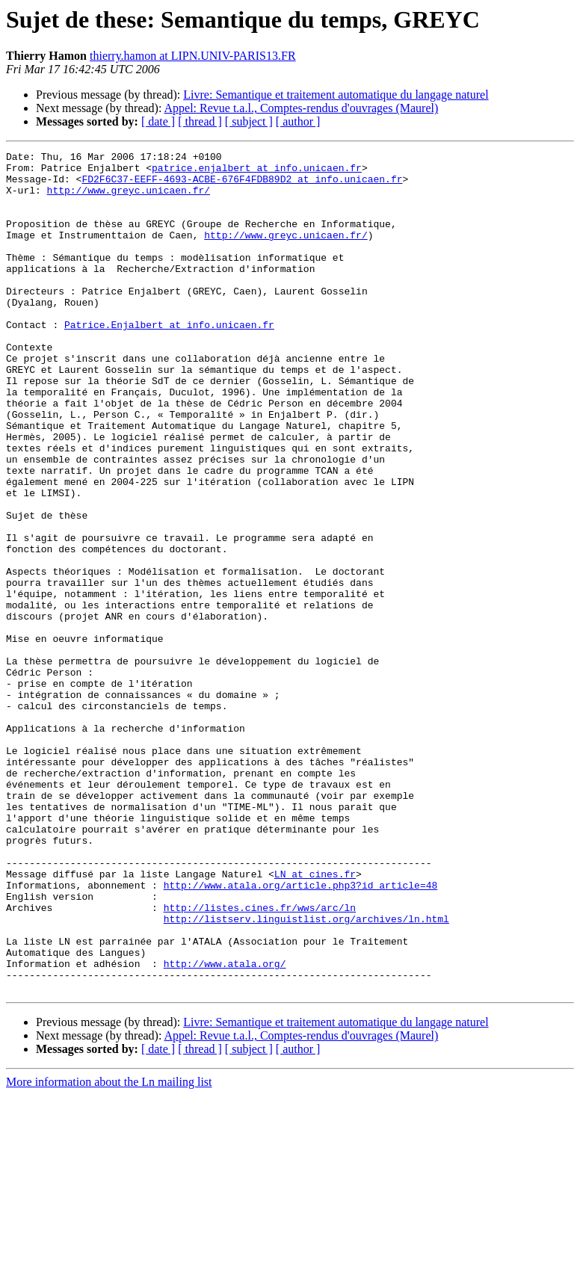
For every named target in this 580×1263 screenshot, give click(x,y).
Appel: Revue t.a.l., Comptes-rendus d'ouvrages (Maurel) (301, 108)
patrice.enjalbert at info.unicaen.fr (257, 172)
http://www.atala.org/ (225, 1127)
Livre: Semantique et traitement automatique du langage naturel (335, 94)
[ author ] (298, 121)
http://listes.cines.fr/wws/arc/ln (260, 1059)
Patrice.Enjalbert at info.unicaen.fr (169, 360)
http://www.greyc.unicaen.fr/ (128, 199)
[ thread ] (200, 121)
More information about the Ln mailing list (109, 1250)
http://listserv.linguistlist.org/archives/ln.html (306, 1073)
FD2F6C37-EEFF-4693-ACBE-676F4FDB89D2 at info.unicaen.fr (241, 185)
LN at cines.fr (315, 1019)
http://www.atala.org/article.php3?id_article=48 (301, 1033)
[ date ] (158, 121)
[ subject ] (249, 121)
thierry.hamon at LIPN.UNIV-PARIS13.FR (193, 55)
